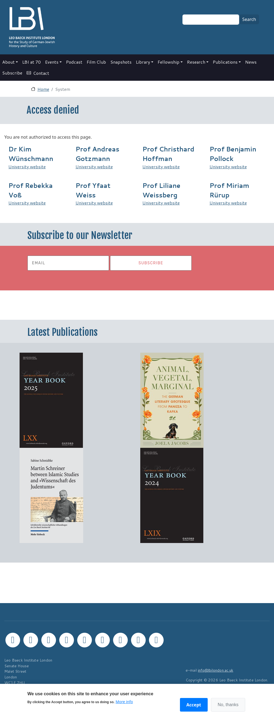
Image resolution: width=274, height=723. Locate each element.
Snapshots (121, 62)
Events (51, 62)
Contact (41, 73)
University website (27, 166)
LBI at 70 (31, 62)
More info (124, 701)
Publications (225, 62)
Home (43, 89)
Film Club (96, 62)
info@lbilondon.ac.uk (215, 670)
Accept (193, 705)
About (8, 62)
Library (143, 62)
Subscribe (12, 73)
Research (196, 62)
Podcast (74, 62)
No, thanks (228, 704)
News (251, 62)
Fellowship (168, 62)
